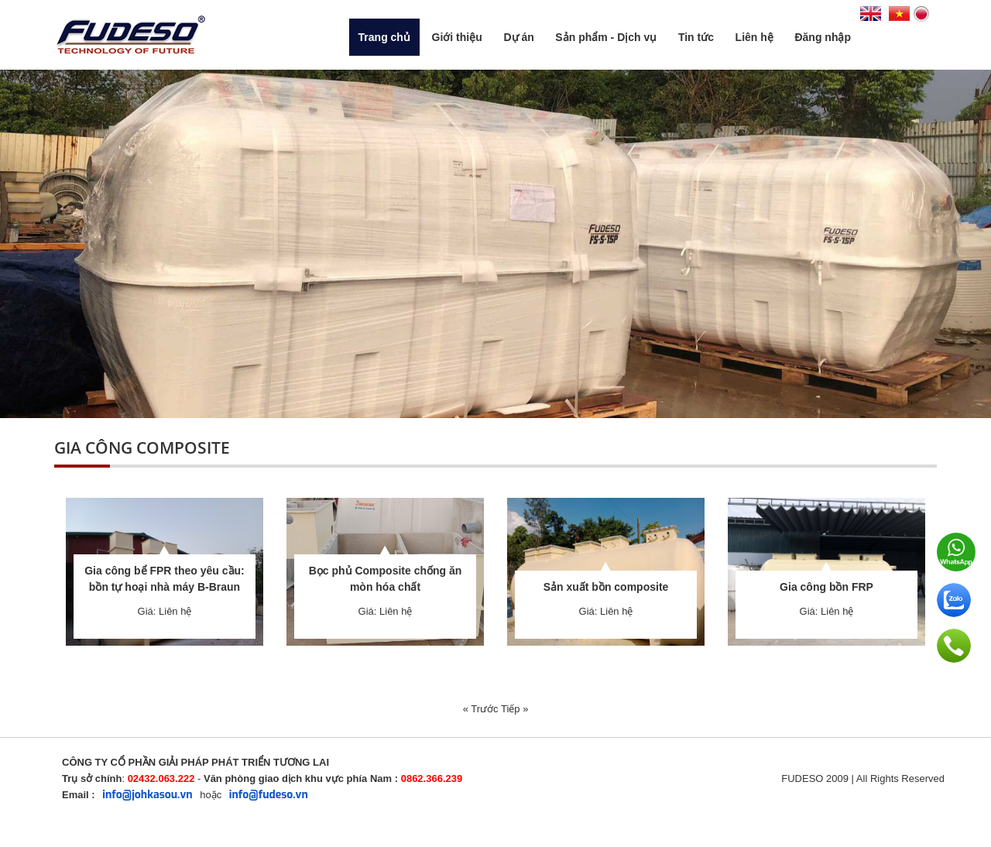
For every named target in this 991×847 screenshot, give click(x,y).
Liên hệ (754, 37)
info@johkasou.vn (147, 794)
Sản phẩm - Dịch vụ (606, 37)
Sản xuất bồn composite (606, 587)
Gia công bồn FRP (826, 587)
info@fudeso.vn (268, 794)
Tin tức (696, 37)
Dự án (518, 37)
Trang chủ (384, 37)
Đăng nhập (822, 37)
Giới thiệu (457, 37)
